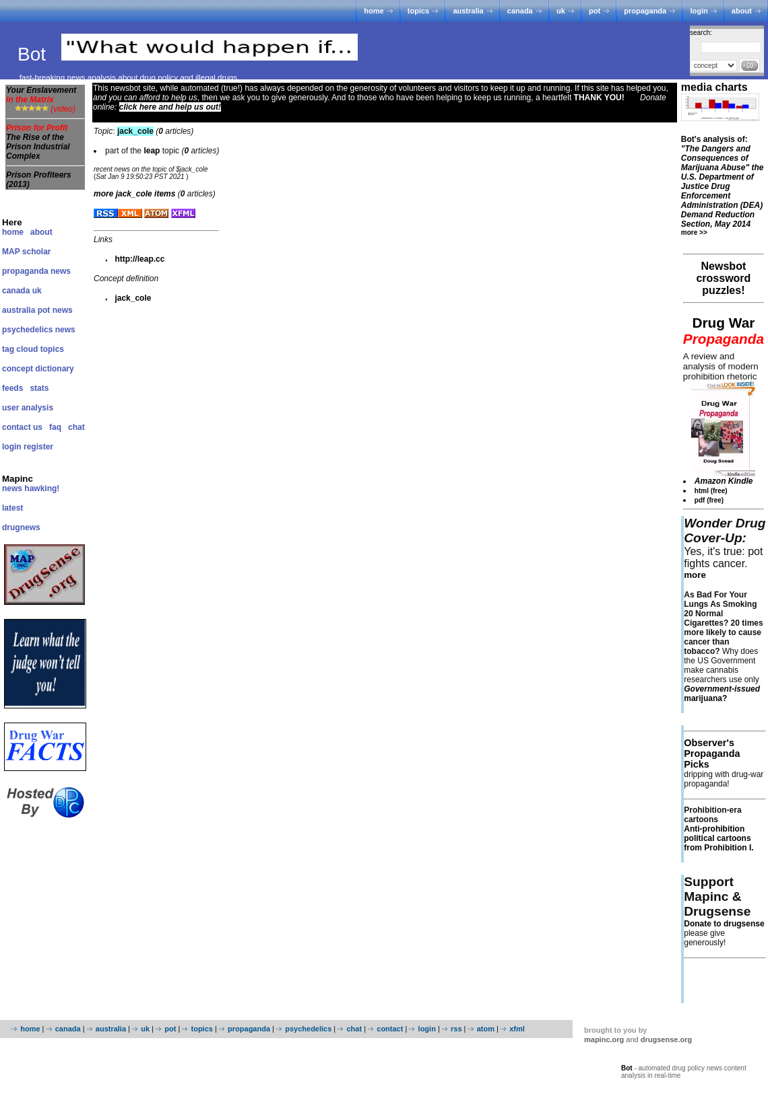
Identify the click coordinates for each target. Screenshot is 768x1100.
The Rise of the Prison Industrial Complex (38, 147)
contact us (22, 427)
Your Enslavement (41, 94)
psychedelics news (38, 329)
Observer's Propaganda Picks (712, 753)
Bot (34, 54)
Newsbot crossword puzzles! (723, 278)
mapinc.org (604, 1039)
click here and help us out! (170, 107)
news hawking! (30, 488)
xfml (517, 1029)
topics (418, 11)
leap (151, 150)
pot (594, 11)
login (698, 11)
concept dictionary (38, 368)
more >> (694, 232)
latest (12, 508)
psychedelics (308, 1029)
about (742, 11)
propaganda (645, 11)
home (373, 11)
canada (520, 11)
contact (390, 1029)
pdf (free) (709, 500)
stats (39, 388)
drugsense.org (666, 1039)
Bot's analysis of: (722, 182)
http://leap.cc (139, 259)
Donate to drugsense (724, 923)
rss (456, 1029)
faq (55, 427)
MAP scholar (26, 251)
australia (468, 11)
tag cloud (20, 349)
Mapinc (17, 479)
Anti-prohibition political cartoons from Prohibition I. (718, 838)
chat (76, 427)
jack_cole (133, 298)
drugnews (21, 527)
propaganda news (36, 271)
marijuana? (722, 693)
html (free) (711, 490)
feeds (12, 388)
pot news (55, 310)
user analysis (27, 407)
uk (560, 11)
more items (134, 193)
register (38, 446)
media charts (714, 87)
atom (485, 1029)
